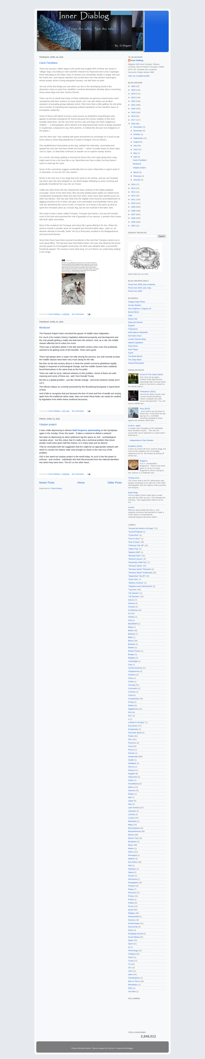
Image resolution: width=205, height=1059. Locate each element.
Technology (133, 950)
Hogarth (131, 774)
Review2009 (133, 916)
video (130, 974)
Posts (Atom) (56, 488)
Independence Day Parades (141, 440)
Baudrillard (132, 624)
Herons (131, 767)
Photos (131, 896)
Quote (130, 910)
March (136, 172)
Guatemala (133, 756)
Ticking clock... (134, 478)
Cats (130, 665)
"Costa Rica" (133, 535)
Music (130, 845)
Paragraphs (133, 882)
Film (130, 739)
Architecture (133, 610)
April (135, 157)
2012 (133, 196)
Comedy (131, 685)
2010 (133, 203)
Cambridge (133, 661)
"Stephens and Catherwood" (140, 586)
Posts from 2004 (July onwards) (141, 284)
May (135, 153)
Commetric (132, 688)
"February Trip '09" (136, 545)
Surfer (130, 353)
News (130, 852)
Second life (133, 927)
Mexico (131, 835)
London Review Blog (137, 339)
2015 (133, 184)
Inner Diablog (137, 60)
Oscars (131, 876)
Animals (131, 607)
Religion (131, 913)
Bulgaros (143, 461)
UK (129, 968)
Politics (131, 903)
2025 (133, 90)
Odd (130, 865)
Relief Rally (133, 493)
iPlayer (131, 794)
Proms (131, 906)
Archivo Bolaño (134, 305)
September (138, 138)
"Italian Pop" (133, 549)
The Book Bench (135, 356)
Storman (111, 1048)
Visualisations (134, 978)
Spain (130, 940)
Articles (131, 617)
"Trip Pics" (132, 590)
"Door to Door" (134, 539)
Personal (132, 893)
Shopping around (135, 934)
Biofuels (131, 644)
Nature (131, 848)
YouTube (132, 991)
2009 (133, 207)
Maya (130, 825)
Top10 (130, 957)
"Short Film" (133, 579)
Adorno (131, 600)
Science (131, 920)
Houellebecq (133, 784)
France (131, 750)
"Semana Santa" (135, 566)
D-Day (131, 702)
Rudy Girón (133, 346)
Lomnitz (131, 814)
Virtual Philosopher (136, 363)
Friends (131, 753)
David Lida (132, 319)
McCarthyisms (134, 828)
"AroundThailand (135, 532)
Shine (130, 930)
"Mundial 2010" (134, 556)
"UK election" (133, 593)
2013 (133, 192)
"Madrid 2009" (134, 552)
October (137, 134)
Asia (130, 620)
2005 (133, 222)
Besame (131, 634)
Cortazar (132, 692)
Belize (130, 630)
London (131, 818)
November (138, 131)
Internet (131, 790)
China (130, 678)
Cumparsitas (133, 699)
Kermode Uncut (135, 336)
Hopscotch (132, 777)
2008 (133, 211)
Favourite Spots (135, 733)
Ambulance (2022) (147, 391)
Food (130, 746)
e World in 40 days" (136, 722)
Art (129, 613)
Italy (130, 797)
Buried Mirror (133, 312)
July (135, 146)
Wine (130, 988)
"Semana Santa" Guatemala (140, 573)
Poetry (131, 899)
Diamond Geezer (135, 322)
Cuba (130, 695)
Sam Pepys (133, 349)
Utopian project (48, 424)
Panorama (132, 879)
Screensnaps (133, 923)
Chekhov (132, 675)
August (136, 142)
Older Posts (115, 482)
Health (131, 760)
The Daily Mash (135, 360)
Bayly (130, 627)
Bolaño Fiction (134, 651)
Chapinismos (133, 671)
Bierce (131, 641)
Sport (130, 944)
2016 (133, 124)
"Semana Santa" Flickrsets (139, 569)
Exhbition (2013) (135, 446)
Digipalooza (133, 709)
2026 (133, 86)
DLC (130, 716)
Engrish (131, 325)
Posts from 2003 (135, 291)
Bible (130, 637)
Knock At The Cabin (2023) (151, 374)
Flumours (132, 743)
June (135, 149)
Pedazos (132, 886)
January (137, 180)
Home (81, 482)
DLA (130, 712)
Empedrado (133, 729)
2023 (133, 97)
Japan (130, 801)
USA (130, 971)
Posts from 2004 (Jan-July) (139, 288)
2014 (133, 188)
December (138, 127)
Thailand (132, 954)
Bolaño (131, 647)
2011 (133, 199)
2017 (133, 120)
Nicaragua (132, 855)
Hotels (131, 780)
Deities (131, 705)
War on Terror (134, 981)
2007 (133, 214)
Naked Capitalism (135, 343)
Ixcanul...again (134, 425)
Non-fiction (132, 862)
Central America (135, 668)
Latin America (134, 808)
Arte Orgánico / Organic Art (139, 309)
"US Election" (134, 596)
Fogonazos (133, 329)
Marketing (132, 821)
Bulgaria (131, 658)
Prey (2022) (145, 409)
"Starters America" (136, 583)
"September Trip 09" (136, 576)
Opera (131, 872)
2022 (133, 101)
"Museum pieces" (135, 559)
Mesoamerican (134, 831)
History (131, 770)
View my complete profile (138, 76)
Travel (130, 961)
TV (129, 964)
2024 (133, 94)
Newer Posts (46, 482)
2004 (133, 226)
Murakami (132, 842)
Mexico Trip (133, 838)
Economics (133, 726)
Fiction (131, 736)
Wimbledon (133, 985)
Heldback (132, 763)
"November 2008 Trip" (137, 562)
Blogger (130, 1048)
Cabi (130, 315)
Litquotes (132, 811)
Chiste (131, 681)
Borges (131, 654)
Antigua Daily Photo (136, 302)
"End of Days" (134, 542)
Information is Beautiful (138, 332)
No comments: (78, 314)
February (137, 176)
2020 (133, 109)
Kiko (130, 804)
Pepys (131, 889)
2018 (133, 116)
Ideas (130, 787)
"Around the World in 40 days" (141, 528)
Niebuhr (131, 859)
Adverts (131, 603)
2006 (133, 218)
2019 (133, 112)
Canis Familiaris (48, 62)
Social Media (133, 937)
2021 (133, 105)
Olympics (132, 869)
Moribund (44, 327)
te (129, 947)
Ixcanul (131, 507)
